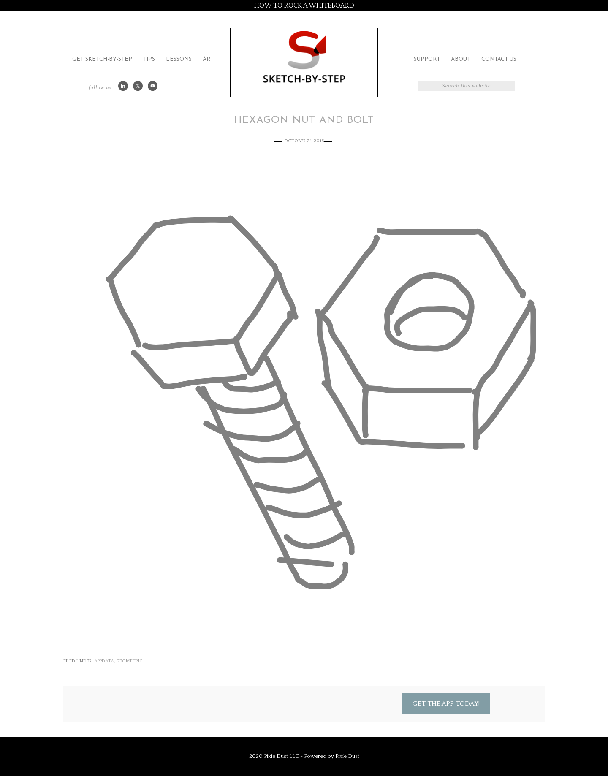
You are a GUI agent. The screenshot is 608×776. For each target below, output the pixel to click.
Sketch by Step (304, 56)
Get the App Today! (446, 704)
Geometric (129, 661)
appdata (104, 661)
